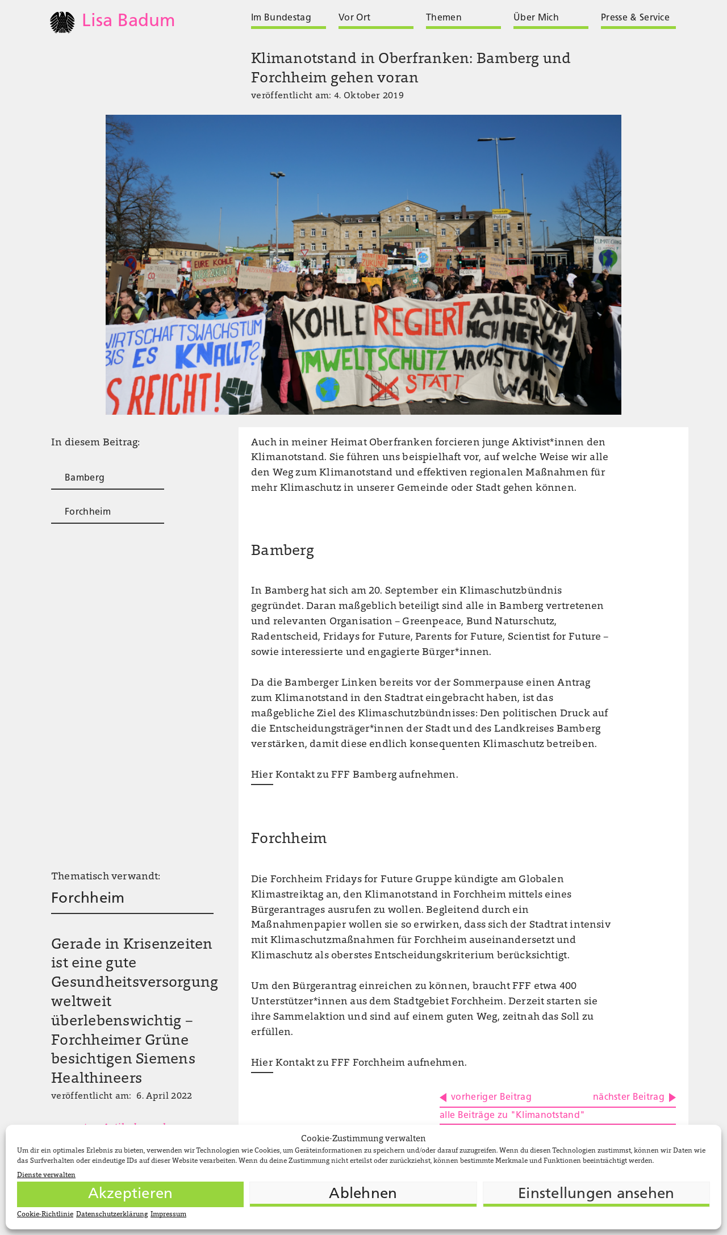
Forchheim (88, 512)
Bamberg (85, 478)
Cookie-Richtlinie (45, 1214)
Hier (262, 775)
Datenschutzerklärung (112, 1214)
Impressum (168, 1214)
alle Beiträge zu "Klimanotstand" (512, 1115)
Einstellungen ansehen (596, 1194)
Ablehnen (363, 1194)
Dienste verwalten (46, 1175)
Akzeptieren (130, 1194)
